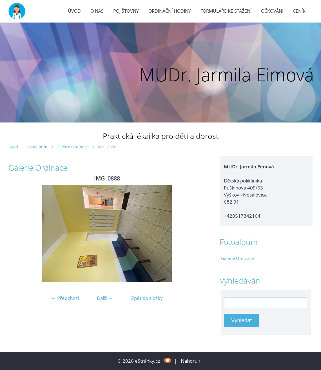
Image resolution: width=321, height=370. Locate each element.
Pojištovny (126, 11)
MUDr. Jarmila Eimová (226, 74)
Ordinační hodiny (169, 11)
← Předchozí (65, 298)
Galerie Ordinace (73, 147)
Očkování (272, 11)
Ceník (299, 11)
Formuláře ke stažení (225, 11)
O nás (97, 11)
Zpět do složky (147, 298)
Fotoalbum (37, 147)
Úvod (74, 11)
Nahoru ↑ (191, 361)
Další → (105, 298)
